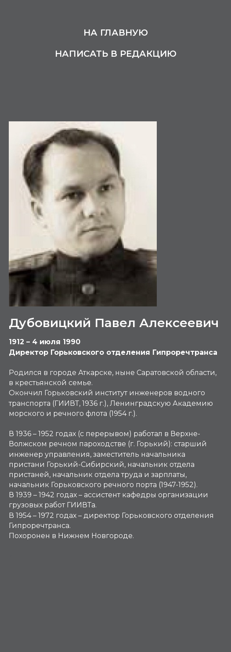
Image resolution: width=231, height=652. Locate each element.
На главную (115, 32)
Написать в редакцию (116, 53)
